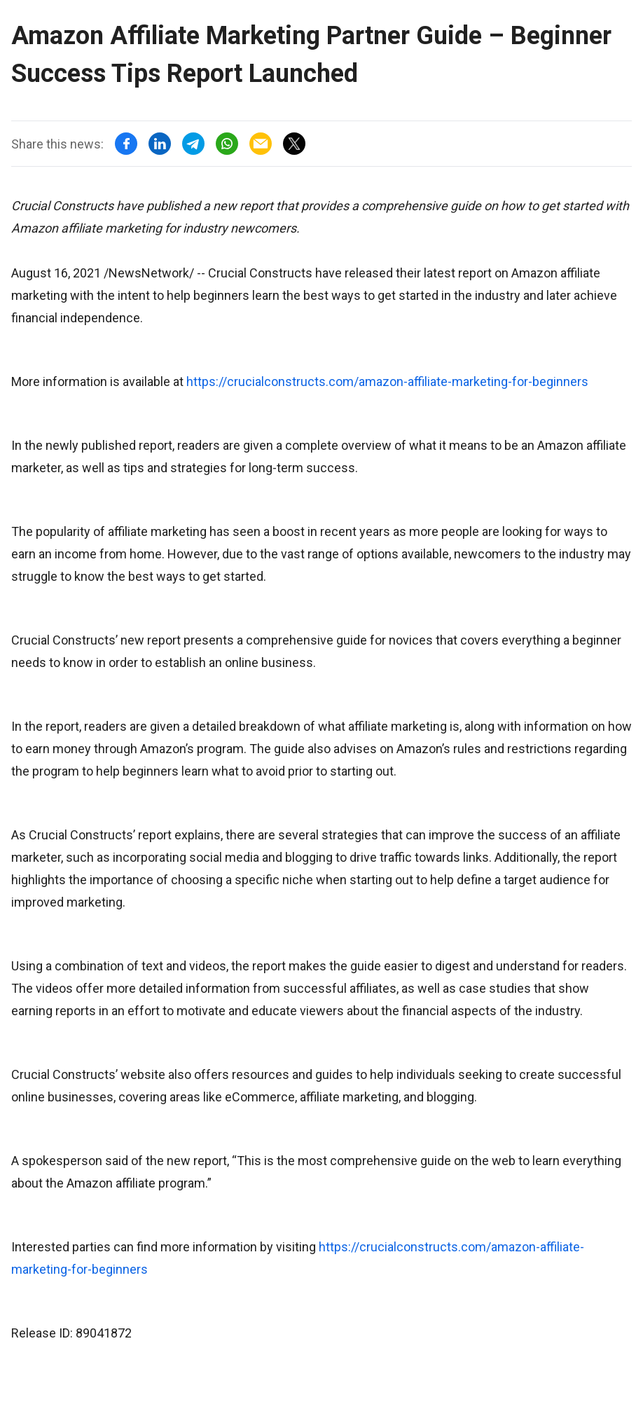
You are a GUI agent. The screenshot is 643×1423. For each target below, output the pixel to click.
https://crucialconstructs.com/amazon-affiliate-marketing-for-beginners (387, 381)
